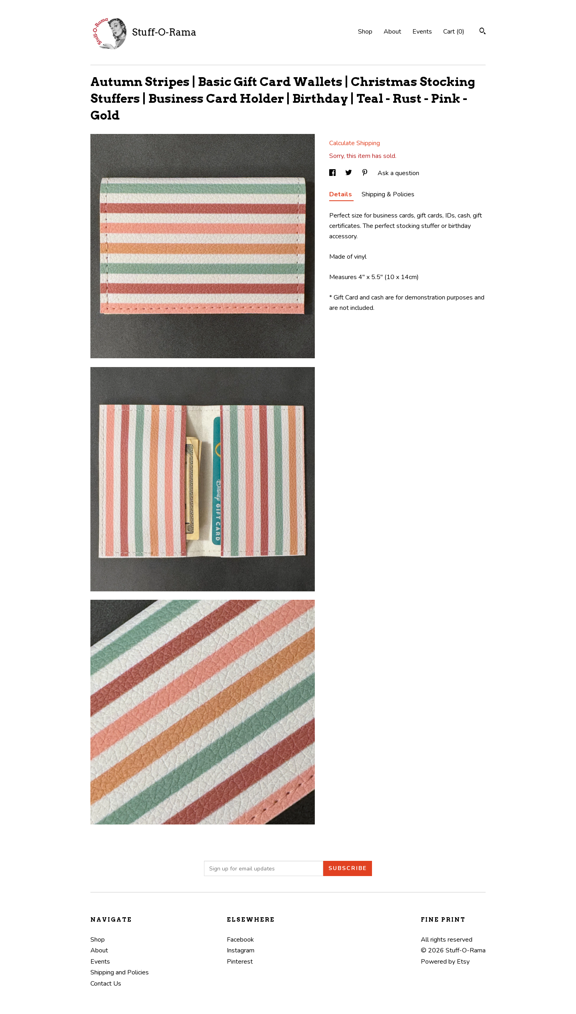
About (392, 31)
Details (341, 194)
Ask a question (398, 173)
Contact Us (105, 983)
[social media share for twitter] (349, 173)
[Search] (483, 32)
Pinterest (240, 961)
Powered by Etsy (445, 961)
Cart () (453, 31)
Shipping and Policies (119, 972)
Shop (365, 31)
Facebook (240, 939)
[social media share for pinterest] (366, 173)
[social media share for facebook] (333, 173)
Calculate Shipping (354, 143)
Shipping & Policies (388, 194)
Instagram (240, 950)
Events (422, 31)
